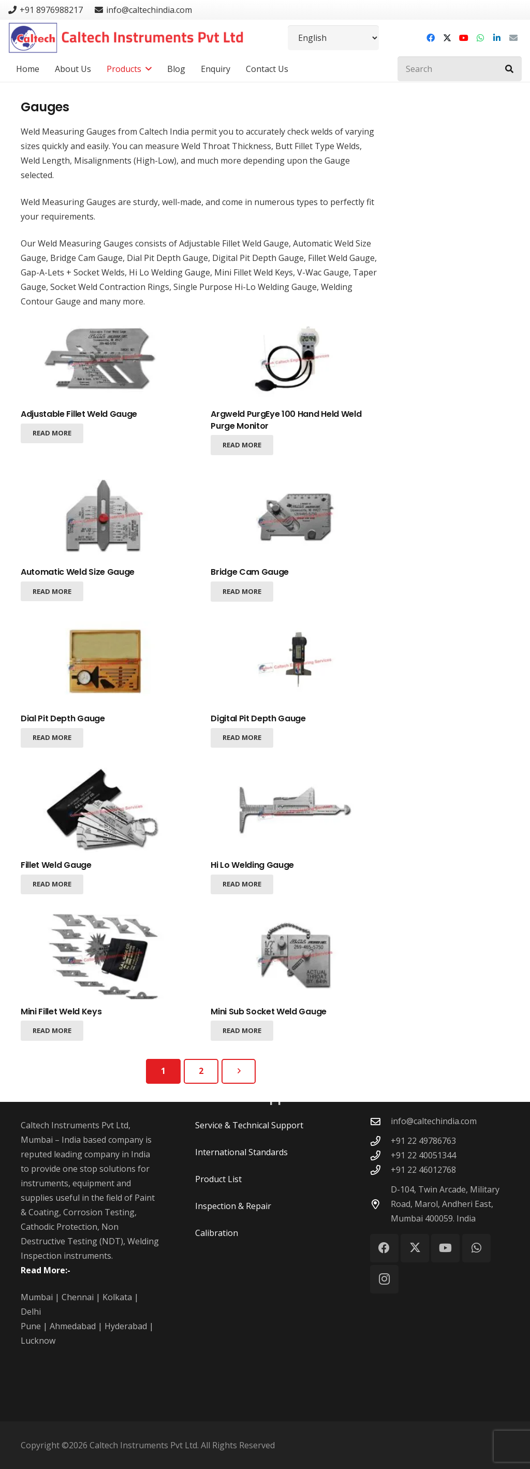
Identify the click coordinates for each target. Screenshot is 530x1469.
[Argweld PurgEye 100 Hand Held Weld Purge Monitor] (296, 359)
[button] (146, 69)
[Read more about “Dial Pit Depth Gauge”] (52, 737)
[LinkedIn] (497, 38)
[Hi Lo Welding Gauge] (296, 809)
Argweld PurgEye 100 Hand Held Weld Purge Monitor (286, 419)
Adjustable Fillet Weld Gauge (79, 414)
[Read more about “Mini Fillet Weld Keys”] (52, 1030)
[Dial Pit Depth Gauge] (106, 663)
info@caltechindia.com (434, 1121)
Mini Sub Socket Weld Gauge (269, 1011)
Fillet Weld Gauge (56, 864)
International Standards (241, 1152)
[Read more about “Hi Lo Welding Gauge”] (242, 884)
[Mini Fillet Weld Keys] (106, 956)
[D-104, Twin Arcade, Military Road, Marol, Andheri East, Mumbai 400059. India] (380, 1204)
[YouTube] (463, 38)
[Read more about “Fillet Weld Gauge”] (52, 884)
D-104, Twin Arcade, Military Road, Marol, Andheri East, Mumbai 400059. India (445, 1204)
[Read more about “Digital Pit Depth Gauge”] (242, 737)
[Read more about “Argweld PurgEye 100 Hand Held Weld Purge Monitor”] (242, 445)
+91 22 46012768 (423, 1169)
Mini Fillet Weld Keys (61, 1011)
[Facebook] (430, 38)
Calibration (216, 1233)
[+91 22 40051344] (380, 1155)
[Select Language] (333, 37)
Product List (218, 1179)
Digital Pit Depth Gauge (258, 718)
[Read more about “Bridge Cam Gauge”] (242, 591)
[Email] (513, 38)
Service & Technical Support (249, 1125)
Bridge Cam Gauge (250, 572)
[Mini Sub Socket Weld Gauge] (296, 956)
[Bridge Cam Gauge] (296, 517)
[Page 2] (201, 1071)
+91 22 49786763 (423, 1140)
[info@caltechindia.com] (380, 1121)
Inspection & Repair (233, 1206)
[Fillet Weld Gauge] (106, 809)
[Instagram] (384, 1279)
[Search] (460, 68)
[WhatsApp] (480, 38)
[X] (447, 38)
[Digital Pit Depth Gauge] (296, 663)
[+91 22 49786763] (380, 1141)
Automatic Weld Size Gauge (78, 572)
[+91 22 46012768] (380, 1170)
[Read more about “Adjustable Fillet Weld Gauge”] (52, 433)
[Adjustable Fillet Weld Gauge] (106, 359)
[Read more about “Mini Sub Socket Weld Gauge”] (242, 1030)
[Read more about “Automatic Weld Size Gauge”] (52, 591)
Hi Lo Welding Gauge (252, 864)
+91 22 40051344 (423, 1155)
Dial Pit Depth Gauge (63, 718)
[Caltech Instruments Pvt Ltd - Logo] (126, 37)
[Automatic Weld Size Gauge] (106, 517)
